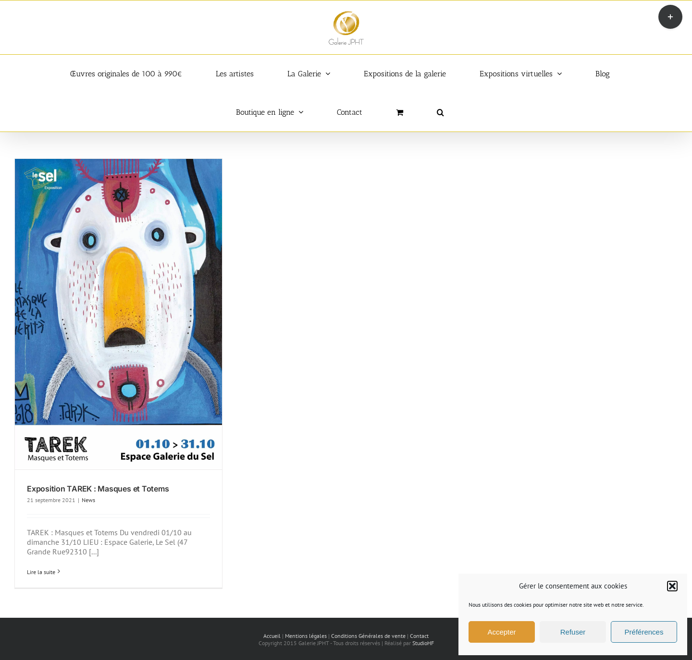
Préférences (644, 632)
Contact (419, 635)
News (88, 500)
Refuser (573, 632)
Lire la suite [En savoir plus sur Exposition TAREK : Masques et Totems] (41, 572)
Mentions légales (306, 635)
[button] (672, 586)
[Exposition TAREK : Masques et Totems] (118, 314)
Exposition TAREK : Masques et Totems (98, 488)
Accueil (272, 635)
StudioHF (423, 643)
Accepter (501, 632)
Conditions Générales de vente (368, 635)
